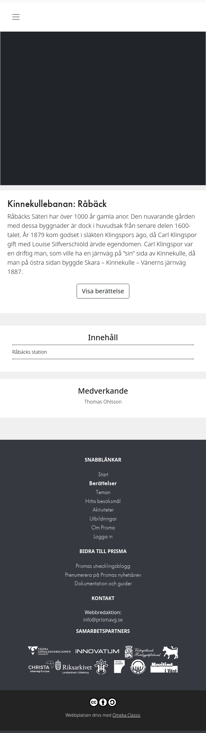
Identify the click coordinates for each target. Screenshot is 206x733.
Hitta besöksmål (103, 501)
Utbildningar (103, 518)
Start (103, 474)
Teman (103, 492)
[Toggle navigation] (16, 17)
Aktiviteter (103, 509)
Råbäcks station (29, 352)
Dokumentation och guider (103, 583)
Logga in (103, 536)
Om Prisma (103, 527)
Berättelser (103, 483)
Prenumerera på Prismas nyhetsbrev (103, 575)
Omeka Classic (127, 715)
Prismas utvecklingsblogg (103, 566)
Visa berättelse (103, 291)
